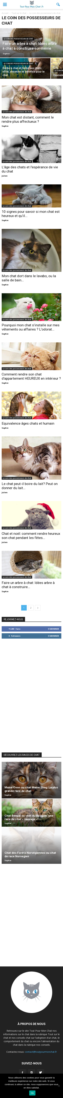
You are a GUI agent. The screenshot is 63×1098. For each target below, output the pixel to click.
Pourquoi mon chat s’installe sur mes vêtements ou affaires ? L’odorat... (30, 327)
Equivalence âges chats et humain (28, 423)
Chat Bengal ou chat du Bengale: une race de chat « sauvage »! (29, 817)
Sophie (6, 53)
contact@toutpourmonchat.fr (41, 1051)
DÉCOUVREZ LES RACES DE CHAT (22, 755)
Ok (32, 1093)
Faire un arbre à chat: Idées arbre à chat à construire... (28, 585)
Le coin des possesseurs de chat (18, 39)
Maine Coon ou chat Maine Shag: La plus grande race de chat (31, 789)
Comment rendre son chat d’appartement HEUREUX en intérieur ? (31, 376)
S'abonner (53, 629)
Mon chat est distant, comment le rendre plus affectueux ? (28, 119)
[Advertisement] (31, 695)
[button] (58, 4)
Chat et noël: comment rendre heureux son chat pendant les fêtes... (31, 536)
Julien (5, 176)
